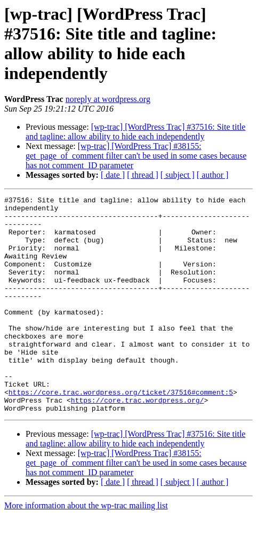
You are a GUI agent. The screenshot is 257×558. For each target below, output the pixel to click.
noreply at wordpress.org (108, 99)
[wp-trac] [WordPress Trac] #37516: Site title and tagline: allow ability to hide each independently (135, 131)
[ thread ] (142, 174)
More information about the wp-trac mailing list (86, 548)
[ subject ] (177, 174)
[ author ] (213, 174)
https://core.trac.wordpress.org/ (137, 441)
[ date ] (113, 174)
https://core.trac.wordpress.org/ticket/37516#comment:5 (121, 432)
